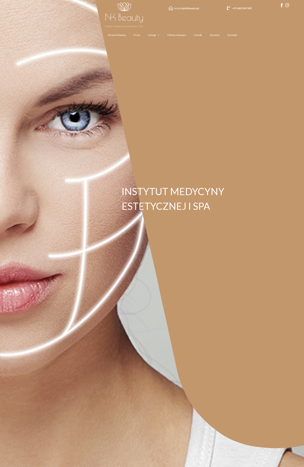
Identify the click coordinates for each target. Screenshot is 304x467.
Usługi (154, 35)
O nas (136, 35)
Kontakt (232, 35)
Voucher (215, 35)
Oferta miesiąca (176, 35)
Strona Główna (117, 35)
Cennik (198, 35)
